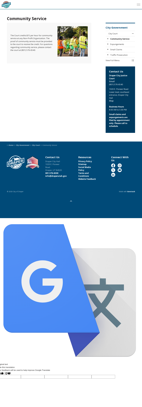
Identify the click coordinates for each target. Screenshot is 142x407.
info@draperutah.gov (56, 176)
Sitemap (82, 164)
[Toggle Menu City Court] (132, 60)
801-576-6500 (51, 173)
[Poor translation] (7, 373)
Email (112, 81)
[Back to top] (71, 201)
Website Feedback (87, 179)
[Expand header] (138, 4)
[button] (118, 60)
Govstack (131, 191)
